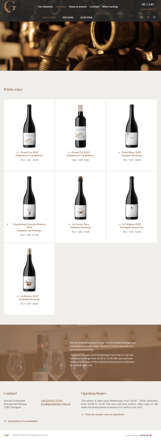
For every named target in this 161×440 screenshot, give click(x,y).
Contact (95, 6)
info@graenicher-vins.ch (55, 403)
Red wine (68, 17)
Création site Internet (141, 435)
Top (6, 434)
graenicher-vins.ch (10, 6)
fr (154, 17)
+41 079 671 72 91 (51, 400)
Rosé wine (86, 17)
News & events (78, 6)
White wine (49, 17)
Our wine (61, 6)
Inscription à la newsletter (23, 421)
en (148, 17)
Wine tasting (110, 6)
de (141, 17)
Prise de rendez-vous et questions (104, 414)
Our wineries (45, 6)
